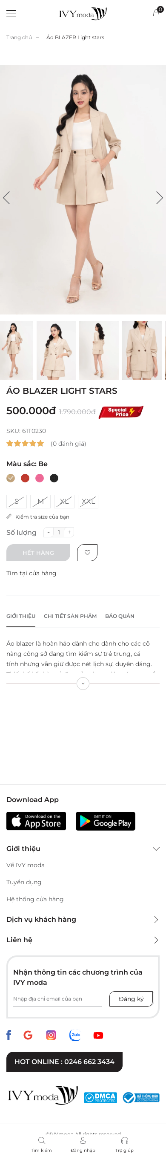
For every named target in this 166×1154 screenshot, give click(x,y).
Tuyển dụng (24, 882)
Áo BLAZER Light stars (75, 37)
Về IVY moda (25, 865)
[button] (6, 197)
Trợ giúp (124, 1150)
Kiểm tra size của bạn (37, 517)
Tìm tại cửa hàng (31, 573)
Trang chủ (19, 37)
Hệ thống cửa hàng (35, 899)
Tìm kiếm (41, 1150)
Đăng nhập (83, 1150)
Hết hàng (38, 552)
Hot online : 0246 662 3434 (64, 1062)
